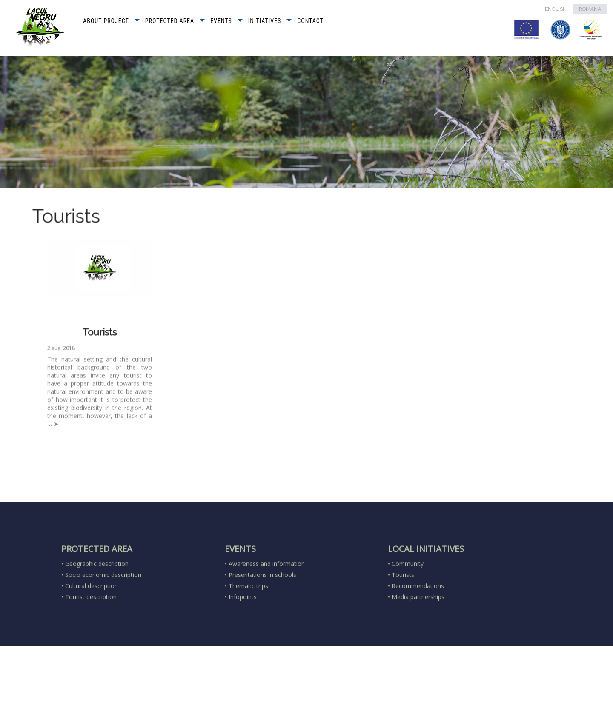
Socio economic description (103, 605)
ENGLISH (556, 9)
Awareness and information (267, 594)
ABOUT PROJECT (106, 20)
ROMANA (590, 9)
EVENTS (221, 20)
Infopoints (243, 627)
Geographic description (97, 594)
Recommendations (418, 616)
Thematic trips (248, 616)
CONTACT (310, 20)
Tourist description (91, 627)
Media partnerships (418, 627)
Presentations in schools (262, 605)
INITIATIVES (264, 20)
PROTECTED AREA (169, 20)
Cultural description (91, 616)
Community (408, 594)
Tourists (99, 335)
